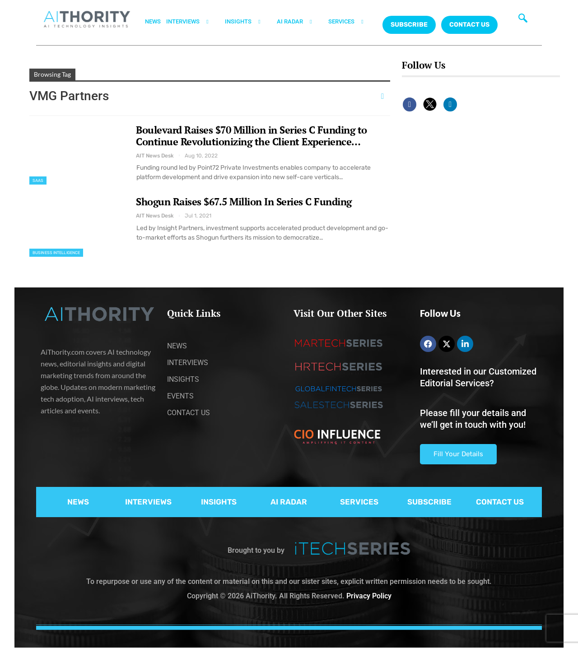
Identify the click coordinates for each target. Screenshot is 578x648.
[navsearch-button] (523, 20)
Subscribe (409, 24)
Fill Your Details (458, 454)
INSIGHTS (248, 21)
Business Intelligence (56, 252)
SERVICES (351, 21)
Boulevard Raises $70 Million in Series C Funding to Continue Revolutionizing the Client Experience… (251, 135)
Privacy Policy (369, 596)
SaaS (38, 180)
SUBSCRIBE (429, 501)
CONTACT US (469, 24)
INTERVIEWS (192, 21)
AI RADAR (300, 21)
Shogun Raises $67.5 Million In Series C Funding (244, 201)
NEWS (153, 21)
